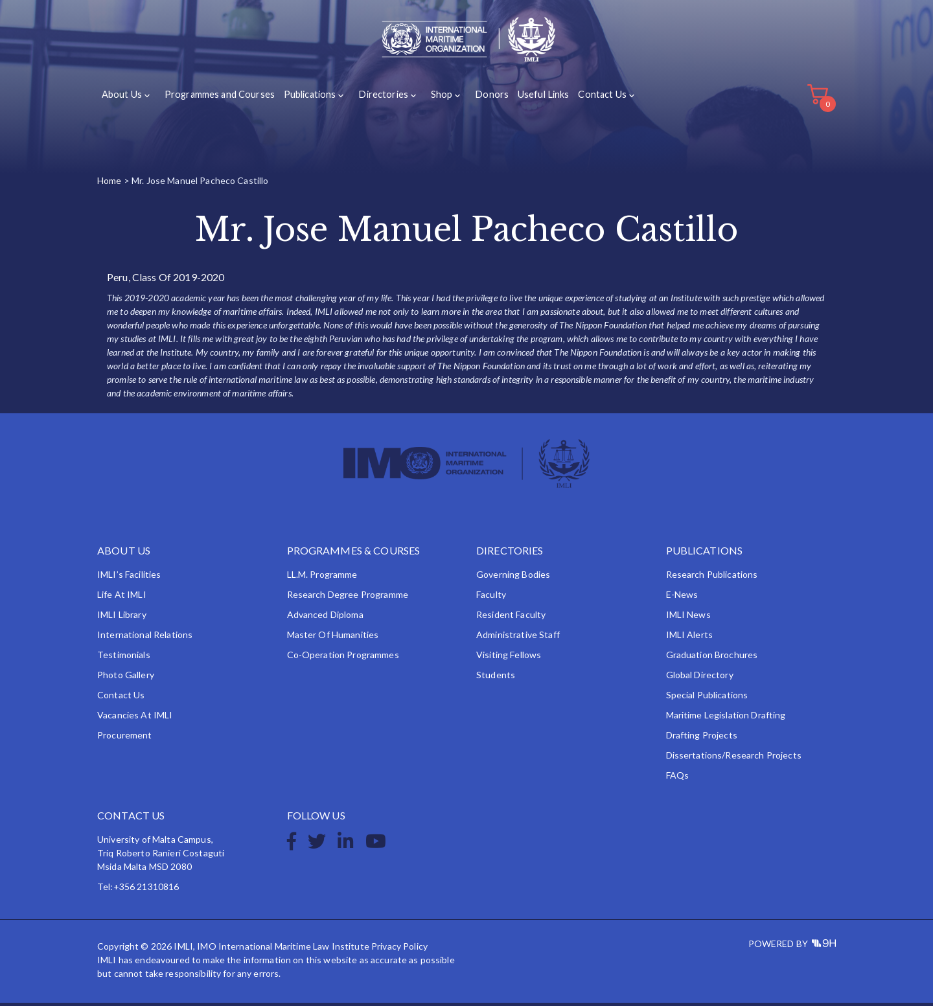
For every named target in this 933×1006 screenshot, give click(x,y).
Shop (430, 98)
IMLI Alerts (689, 637)
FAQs (677, 778)
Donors (477, 98)
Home (109, 184)
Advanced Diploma (325, 617)
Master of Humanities (333, 637)
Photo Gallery (125, 677)
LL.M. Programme (322, 577)
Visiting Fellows (508, 657)
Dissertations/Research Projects (733, 758)
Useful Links (527, 98)
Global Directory (699, 677)
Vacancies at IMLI (134, 718)
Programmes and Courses (216, 98)
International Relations (144, 637)
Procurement (124, 738)
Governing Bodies (513, 577)
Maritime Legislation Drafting (726, 718)
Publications (304, 98)
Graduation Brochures (712, 657)
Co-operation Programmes (343, 657)
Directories (375, 98)
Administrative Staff (518, 637)
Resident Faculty (511, 617)
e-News (682, 597)
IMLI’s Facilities (129, 577)
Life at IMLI (121, 597)
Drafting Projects (701, 738)
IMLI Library (121, 617)
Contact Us (586, 98)
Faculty (491, 597)
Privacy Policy (399, 949)
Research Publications (712, 577)
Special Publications (707, 697)
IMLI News (688, 617)
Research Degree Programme (348, 597)
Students (495, 677)
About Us (121, 98)
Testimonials (123, 657)
